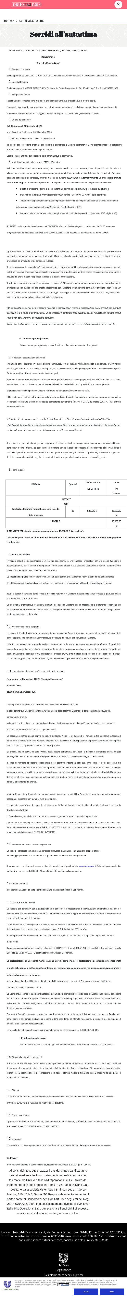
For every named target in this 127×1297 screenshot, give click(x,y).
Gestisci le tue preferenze (10, 1289)
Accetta (86, 1292)
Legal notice (63, 1270)
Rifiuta (112, 1292)
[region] (63, 1287)
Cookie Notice (65, 1285)
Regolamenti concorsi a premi (63, 1275)
